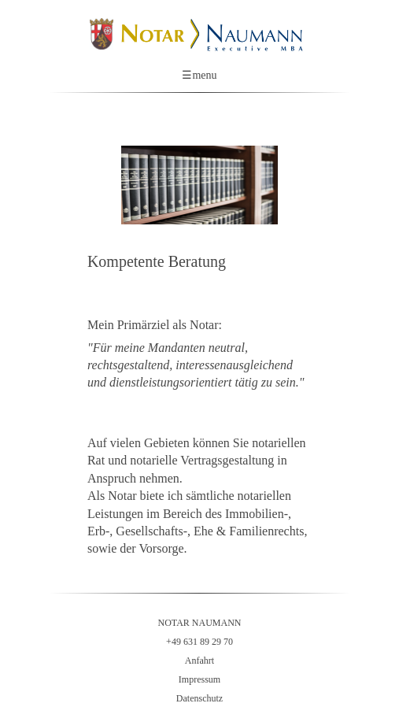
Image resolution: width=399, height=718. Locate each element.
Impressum (199, 679)
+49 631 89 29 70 (199, 641)
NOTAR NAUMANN (199, 622)
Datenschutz (199, 698)
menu (199, 75)
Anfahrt (199, 660)
